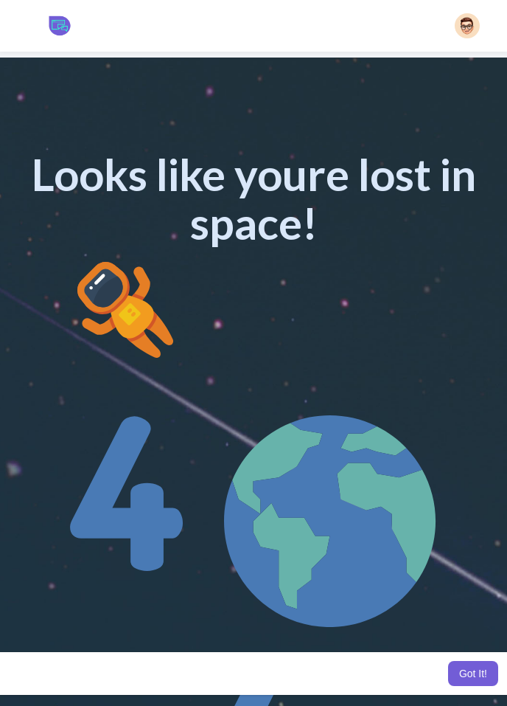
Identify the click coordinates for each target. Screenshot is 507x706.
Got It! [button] (473, 673)
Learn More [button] (406, 673)
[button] (467, 26)
